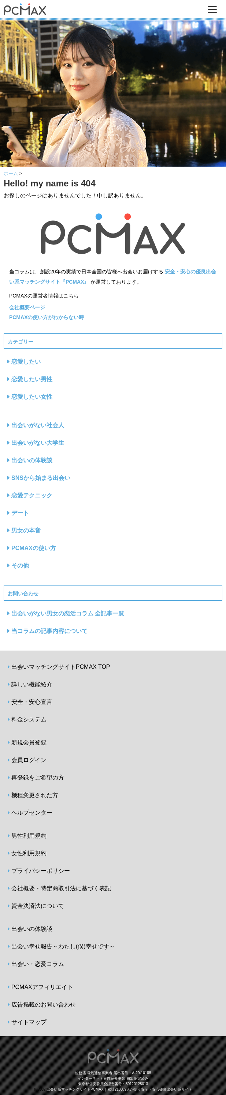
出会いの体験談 (31, 460)
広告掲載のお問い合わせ (43, 1004)
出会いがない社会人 (37, 425)
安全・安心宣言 (31, 702)
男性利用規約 (29, 836)
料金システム (29, 719)
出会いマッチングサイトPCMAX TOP (60, 667)
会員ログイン (29, 760)
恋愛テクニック (31, 495)
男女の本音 (26, 530)
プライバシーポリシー (40, 871)
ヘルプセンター (31, 813)
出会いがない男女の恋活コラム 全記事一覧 (67, 613)
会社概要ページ (27, 307)
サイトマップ (29, 1022)
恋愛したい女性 (31, 397)
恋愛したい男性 (31, 379)
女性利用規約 (29, 853)
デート (20, 513)
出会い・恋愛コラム (37, 964)
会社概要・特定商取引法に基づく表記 (61, 888)
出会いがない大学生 (37, 443)
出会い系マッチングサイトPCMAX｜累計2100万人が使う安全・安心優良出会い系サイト (119, 1089)
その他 (20, 565)
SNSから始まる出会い (40, 478)
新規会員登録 (29, 742)
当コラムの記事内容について (49, 631)
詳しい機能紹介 (31, 684)
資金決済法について (37, 906)
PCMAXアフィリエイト (42, 987)
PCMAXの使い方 (33, 548)
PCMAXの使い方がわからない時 (46, 317)
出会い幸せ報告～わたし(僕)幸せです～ (63, 946)
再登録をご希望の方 (37, 777)
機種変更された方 (34, 795)
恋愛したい (26, 362)
